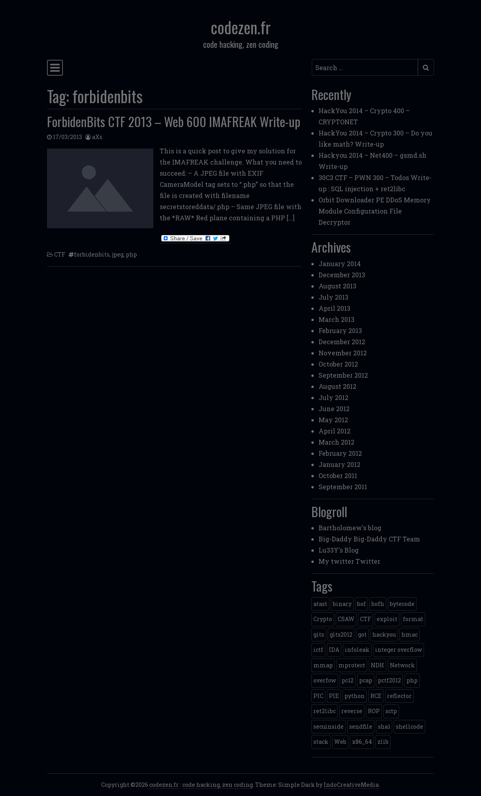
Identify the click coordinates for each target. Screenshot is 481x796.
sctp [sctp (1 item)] (391, 711)
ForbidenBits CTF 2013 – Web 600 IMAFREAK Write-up (173, 121)
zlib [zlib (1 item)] (383, 741)
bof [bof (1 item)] (361, 604)
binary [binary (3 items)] (342, 604)
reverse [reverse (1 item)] (351, 711)
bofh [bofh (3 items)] (378, 604)
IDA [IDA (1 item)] (334, 649)
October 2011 (338, 475)
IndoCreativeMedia (351, 784)
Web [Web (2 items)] (340, 741)
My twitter (336, 561)
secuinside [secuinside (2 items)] (328, 726)
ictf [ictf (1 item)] (318, 649)
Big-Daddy (335, 539)
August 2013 (337, 286)
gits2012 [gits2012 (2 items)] (341, 634)
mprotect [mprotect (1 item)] (351, 665)
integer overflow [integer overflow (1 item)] (398, 649)
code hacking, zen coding (217, 784)
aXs (97, 137)
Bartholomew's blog (350, 527)
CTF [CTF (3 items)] (365, 619)
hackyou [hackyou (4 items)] (384, 634)
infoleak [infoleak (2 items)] (357, 649)
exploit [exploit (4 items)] (387, 619)
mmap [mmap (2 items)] (323, 665)
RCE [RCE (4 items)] (375, 696)
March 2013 (336, 319)
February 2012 (340, 453)
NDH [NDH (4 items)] (377, 665)
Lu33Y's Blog (339, 550)
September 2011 (343, 486)
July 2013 (333, 297)
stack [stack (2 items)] (320, 741)
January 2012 (339, 464)
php (131, 254)
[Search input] (365, 67)
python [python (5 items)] (354, 696)
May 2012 (333, 420)
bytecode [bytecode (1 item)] (402, 604)
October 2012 (338, 364)
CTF (59, 254)
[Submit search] (426, 67)
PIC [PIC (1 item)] (318, 696)
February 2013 (340, 330)
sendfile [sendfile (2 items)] (360, 726)
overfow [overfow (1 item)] (324, 680)
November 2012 (343, 353)
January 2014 (340, 263)
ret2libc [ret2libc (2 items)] (324, 711)
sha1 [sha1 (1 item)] (384, 726)
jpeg (117, 254)
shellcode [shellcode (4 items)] (409, 726)
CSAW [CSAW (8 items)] (346, 619)
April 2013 (334, 308)
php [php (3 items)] (412, 680)
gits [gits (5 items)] (318, 634)
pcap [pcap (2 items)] (365, 680)
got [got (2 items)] (362, 634)
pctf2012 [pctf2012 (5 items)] (389, 680)
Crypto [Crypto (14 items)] (322, 619)
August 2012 (337, 386)
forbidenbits (91, 254)
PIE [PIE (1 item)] (334, 696)
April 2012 (334, 431)
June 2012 (334, 408)
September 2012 (343, 375)
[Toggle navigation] (55, 68)
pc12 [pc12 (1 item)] (348, 680)
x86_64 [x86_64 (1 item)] (362, 741)
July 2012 (333, 397)
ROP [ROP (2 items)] (374, 711)
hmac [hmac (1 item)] (409, 634)
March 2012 (336, 442)
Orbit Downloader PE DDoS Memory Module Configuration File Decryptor (375, 211)
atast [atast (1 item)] (320, 604)
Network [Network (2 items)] (402, 665)
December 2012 (342, 341)
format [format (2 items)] (413, 619)
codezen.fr (241, 27)
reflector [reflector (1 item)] (399, 696)
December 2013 (342, 275)
